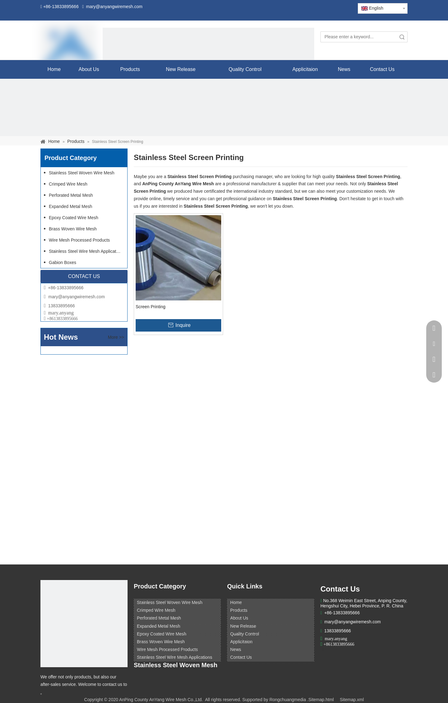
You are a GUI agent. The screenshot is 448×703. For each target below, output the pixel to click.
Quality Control (244, 633)
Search (402, 37)
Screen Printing (151, 306)
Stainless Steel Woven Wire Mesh (81, 172)
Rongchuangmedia (287, 699)
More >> (116, 337)
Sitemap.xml (352, 699)
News (235, 649)
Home (236, 602)
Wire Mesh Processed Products (79, 240)
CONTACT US (84, 276)
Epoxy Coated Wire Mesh (73, 217)
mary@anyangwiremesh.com (76, 296)
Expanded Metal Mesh (70, 206)
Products (238, 610)
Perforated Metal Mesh (71, 195)
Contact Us (241, 657)
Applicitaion (241, 641)
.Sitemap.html (320, 699)
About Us (239, 618)
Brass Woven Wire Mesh (73, 228)
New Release (243, 626)
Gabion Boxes (62, 262)
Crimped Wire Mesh (68, 184)
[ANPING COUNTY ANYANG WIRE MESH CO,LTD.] (84, 623)
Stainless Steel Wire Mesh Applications (86, 251)
